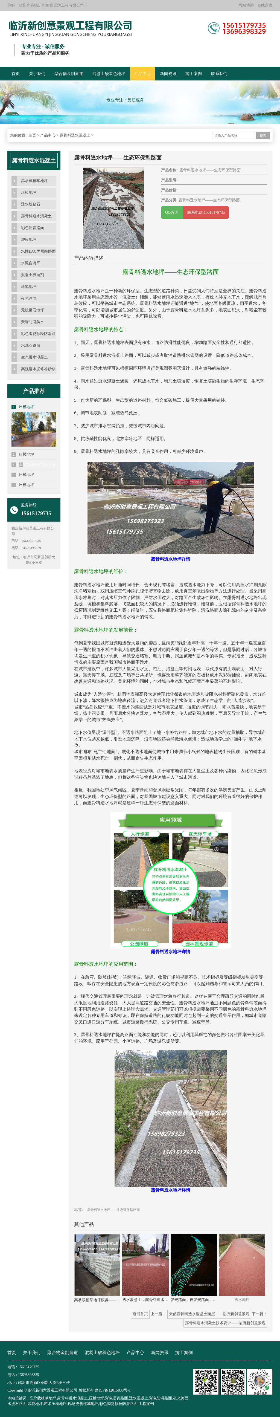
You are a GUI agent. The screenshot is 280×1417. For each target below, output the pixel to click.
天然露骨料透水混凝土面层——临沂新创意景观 (209, 1314)
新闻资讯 (168, 73)
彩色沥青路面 (32, 228)
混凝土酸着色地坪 (108, 73)
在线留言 (265, 5)
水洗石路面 (30, 345)
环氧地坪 (28, 287)
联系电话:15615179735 (206, 212)
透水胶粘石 (30, 204)
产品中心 (142, 73)
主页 (32, 135)
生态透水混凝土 (34, 357)
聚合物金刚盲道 (68, 73)
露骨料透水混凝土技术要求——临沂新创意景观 (225, 1323)
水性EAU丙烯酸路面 (38, 251)
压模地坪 (28, 192)
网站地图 (246, 5)
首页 (15, 73)
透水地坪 (242, 1300)
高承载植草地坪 (34, 181)
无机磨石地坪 (32, 310)
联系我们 (219, 73)
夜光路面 (28, 298)
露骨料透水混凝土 (75, 135)
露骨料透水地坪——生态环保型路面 (113, 1210)
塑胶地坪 (28, 240)
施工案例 (193, 73)
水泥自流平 (30, 263)
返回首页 (140, 1314)
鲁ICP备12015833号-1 (112, 1390)
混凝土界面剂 (32, 275)
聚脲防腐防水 (32, 322)
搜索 (263, 136)
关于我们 (37, 73)
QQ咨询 (172, 212)
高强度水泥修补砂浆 (38, 369)
